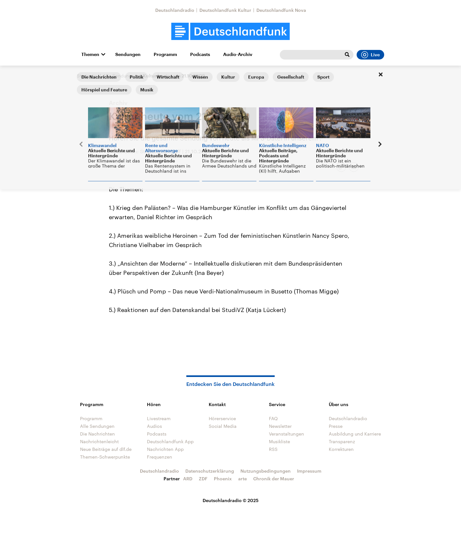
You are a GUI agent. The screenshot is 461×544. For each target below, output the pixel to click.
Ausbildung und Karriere (355, 433)
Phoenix (223, 478)
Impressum (309, 471)
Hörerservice (222, 418)
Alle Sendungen (120, 75)
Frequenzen (159, 457)
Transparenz (342, 441)
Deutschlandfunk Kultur (225, 10)
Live (370, 54)
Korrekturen (341, 449)
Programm (165, 54)
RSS (273, 449)
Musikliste (279, 441)
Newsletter (280, 426)
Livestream (159, 418)
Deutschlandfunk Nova (281, 10)
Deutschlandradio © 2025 (231, 500)
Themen (90, 54)
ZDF (203, 478)
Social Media (223, 426)
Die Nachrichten (97, 433)
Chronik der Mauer (273, 478)
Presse (336, 426)
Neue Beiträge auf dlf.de (106, 449)
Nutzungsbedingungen (265, 471)
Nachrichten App (165, 449)
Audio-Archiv (237, 54)
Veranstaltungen (286, 433)
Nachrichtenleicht (99, 441)
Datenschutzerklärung (209, 471)
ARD (187, 478)
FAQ (273, 418)
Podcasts (200, 54)
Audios (154, 426)
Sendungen (128, 54)
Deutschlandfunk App (170, 441)
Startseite (87, 75)
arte (242, 478)
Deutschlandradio (174, 10)
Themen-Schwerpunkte (105, 457)
